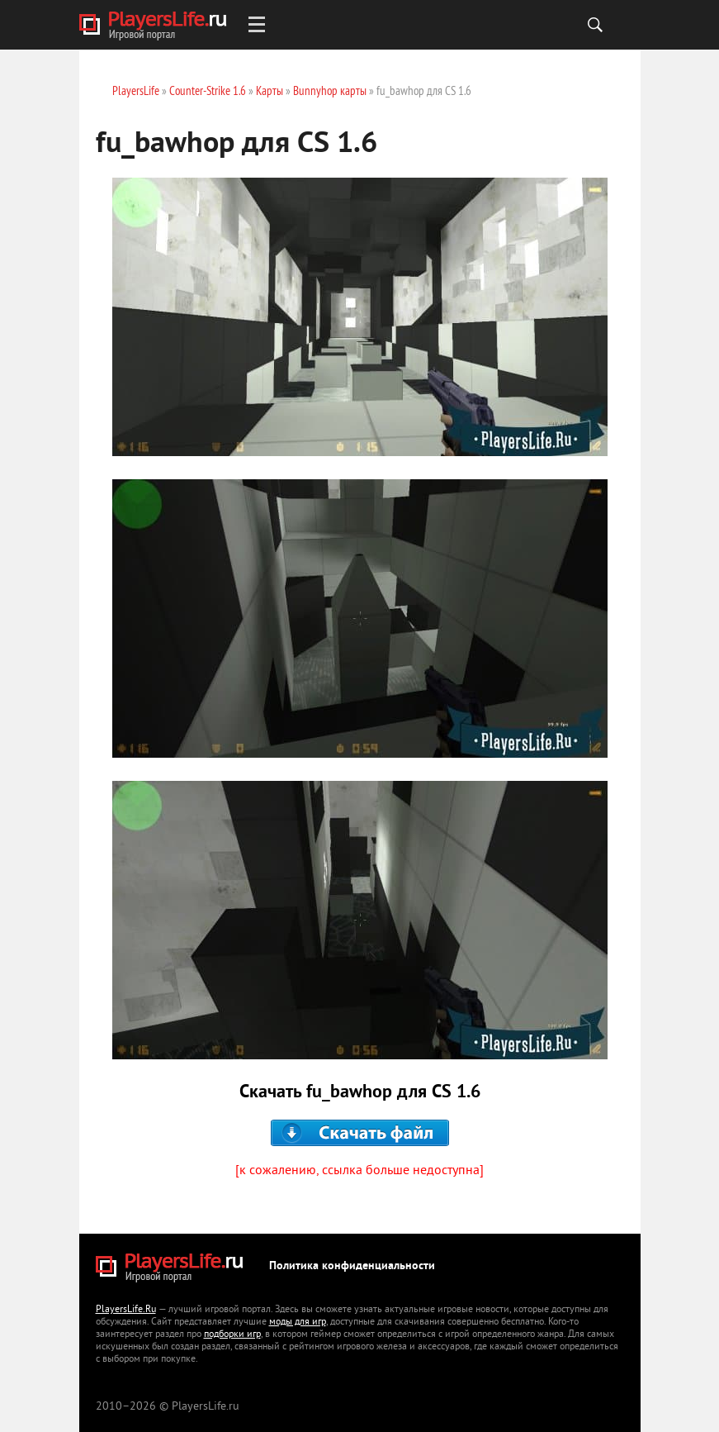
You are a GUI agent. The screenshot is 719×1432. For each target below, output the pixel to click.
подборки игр (232, 1335)
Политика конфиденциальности (352, 1266)
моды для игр (297, 1322)
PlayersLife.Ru (126, 1310)
